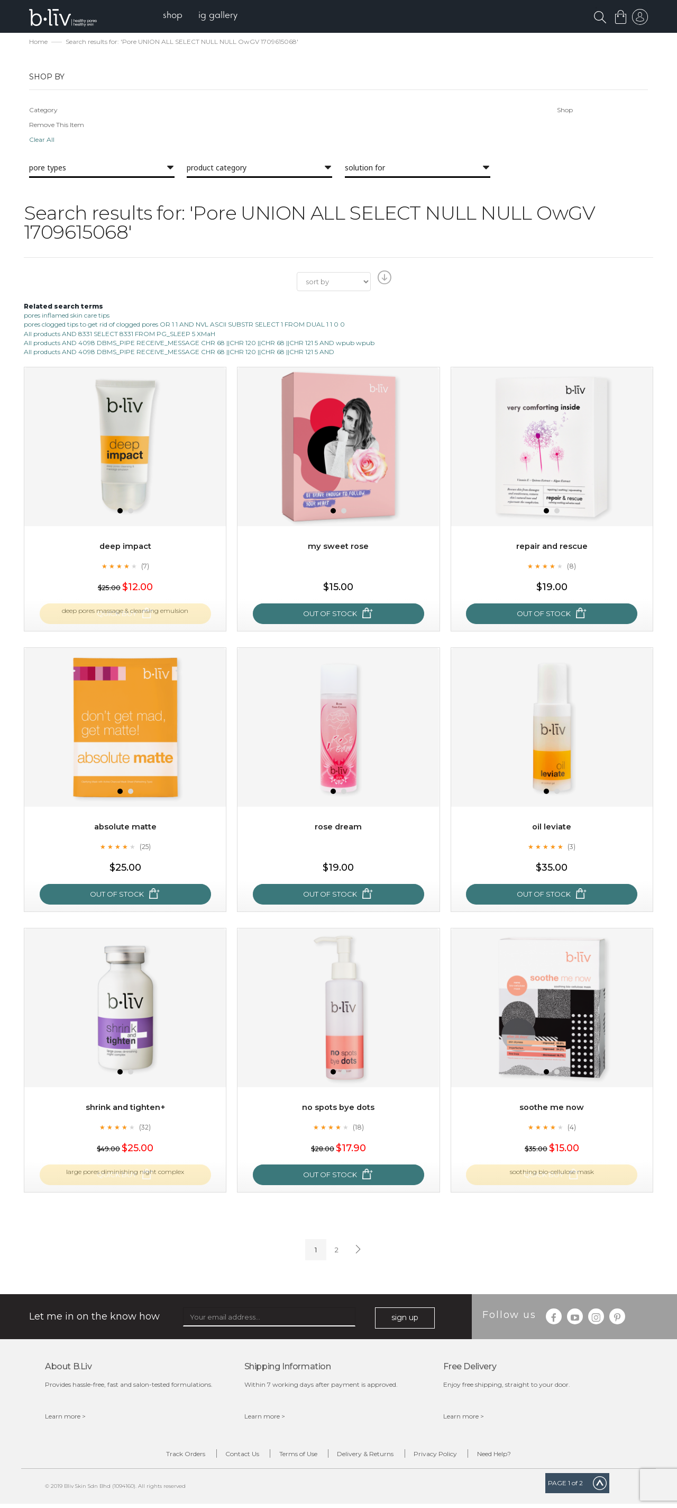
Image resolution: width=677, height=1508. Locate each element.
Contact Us (222, 1456)
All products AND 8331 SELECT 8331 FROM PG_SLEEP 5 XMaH (119, 334)
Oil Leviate (552, 828)
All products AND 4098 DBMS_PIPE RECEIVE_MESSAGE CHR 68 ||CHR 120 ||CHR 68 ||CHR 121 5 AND (179, 352)
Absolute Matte (125, 828)
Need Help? (527, 1456)
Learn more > (65, 1417)
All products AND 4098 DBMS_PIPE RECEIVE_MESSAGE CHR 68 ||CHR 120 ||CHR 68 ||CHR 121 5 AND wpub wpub (199, 343)
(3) (571, 847)
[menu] (206, 16)
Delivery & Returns (372, 1456)
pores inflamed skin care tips (66, 316)
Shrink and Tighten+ (125, 1108)
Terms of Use (291, 1456)
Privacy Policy (455, 1456)
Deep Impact (125, 547)
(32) (145, 1128)
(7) (145, 567)
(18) (358, 1128)
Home (38, 43)
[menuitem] (179, 16)
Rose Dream (338, 828)
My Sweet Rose (338, 547)
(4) (572, 1128)
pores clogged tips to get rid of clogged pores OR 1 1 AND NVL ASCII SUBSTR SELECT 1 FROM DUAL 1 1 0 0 (184, 325)
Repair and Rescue (552, 547)
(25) (145, 847)
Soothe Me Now (551, 1108)
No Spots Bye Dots (338, 1108)
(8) (571, 567)
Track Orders (152, 1456)
